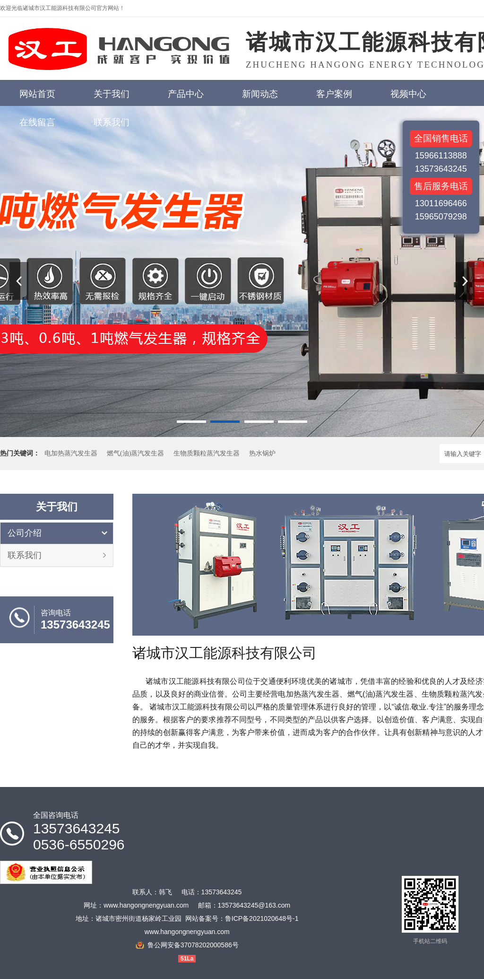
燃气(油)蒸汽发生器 (135, 453)
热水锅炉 (262, 453)
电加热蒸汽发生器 (70, 453)
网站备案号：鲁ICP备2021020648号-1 (242, 918)
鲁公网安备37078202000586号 (193, 945)
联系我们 (25, 555)
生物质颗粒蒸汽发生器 (206, 453)
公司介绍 (25, 533)
